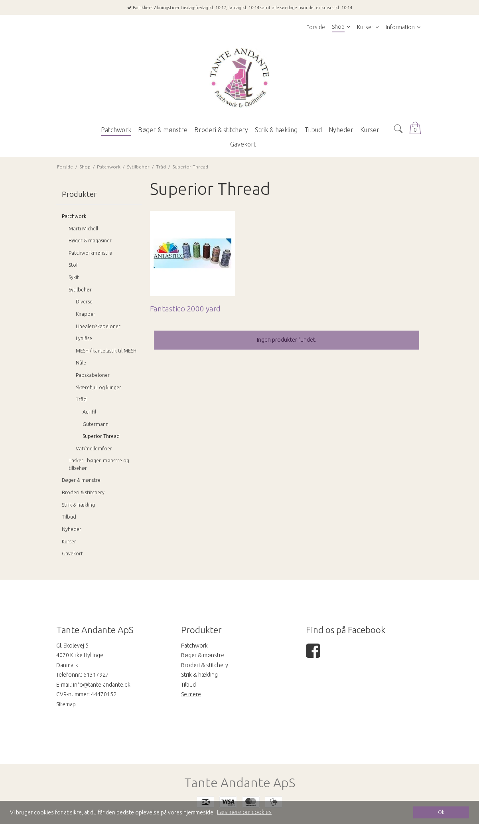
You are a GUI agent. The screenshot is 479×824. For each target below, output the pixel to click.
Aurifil (89, 411)
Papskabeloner (93, 375)
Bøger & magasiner (90, 240)
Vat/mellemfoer (94, 448)
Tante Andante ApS (239, 783)
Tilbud (69, 516)
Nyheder (71, 529)
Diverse (84, 301)
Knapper (85, 314)
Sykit (74, 277)
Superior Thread (101, 436)
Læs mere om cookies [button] (244, 812)
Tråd (81, 399)
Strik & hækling (78, 504)
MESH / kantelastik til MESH (106, 350)
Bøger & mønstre (81, 480)
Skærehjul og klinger (98, 387)
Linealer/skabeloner (98, 326)
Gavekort (72, 553)
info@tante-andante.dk (101, 684)
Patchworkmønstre (90, 253)
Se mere (191, 694)
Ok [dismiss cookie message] (441, 812)
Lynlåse (84, 338)
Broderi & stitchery (83, 492)
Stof (73, 264)
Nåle (81, 362)
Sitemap (66, 704)
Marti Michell (83, 228)
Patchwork (74, 216)
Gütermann (95, 424)
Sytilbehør (80, 289)
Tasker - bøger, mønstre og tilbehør (99, 464)
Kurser (69, 541)
